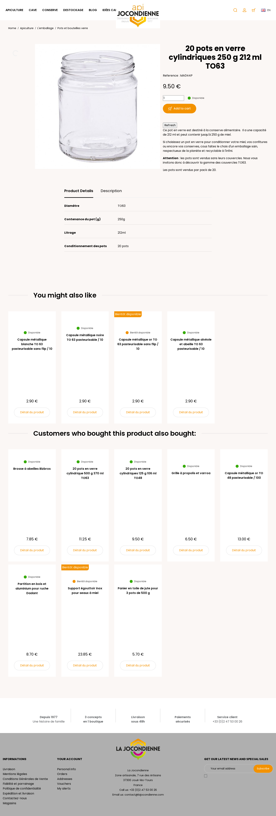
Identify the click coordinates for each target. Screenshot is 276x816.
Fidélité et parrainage (18, 784)
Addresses (64, 779)
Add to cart (179, 108)
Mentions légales (15, 774)
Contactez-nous (15, 798)
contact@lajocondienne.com (144, 794)
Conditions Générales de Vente (25, 779)
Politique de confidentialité (22, 788)
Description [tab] (111, 190)
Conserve (50, 10)
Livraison (9, 769)
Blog (93, 10)
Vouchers (64, 784)
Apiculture (14, 10)
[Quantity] (173, 98)
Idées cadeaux (113, 10)
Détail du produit (32, 412)
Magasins (9, 803)
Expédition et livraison (18, 793)
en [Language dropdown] (265, 10)
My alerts (64, 788)
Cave (33, 10)
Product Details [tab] (78, 190)
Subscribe (263, 768)
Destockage (73, 10)
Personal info (66, 769)
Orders (62, 774)
